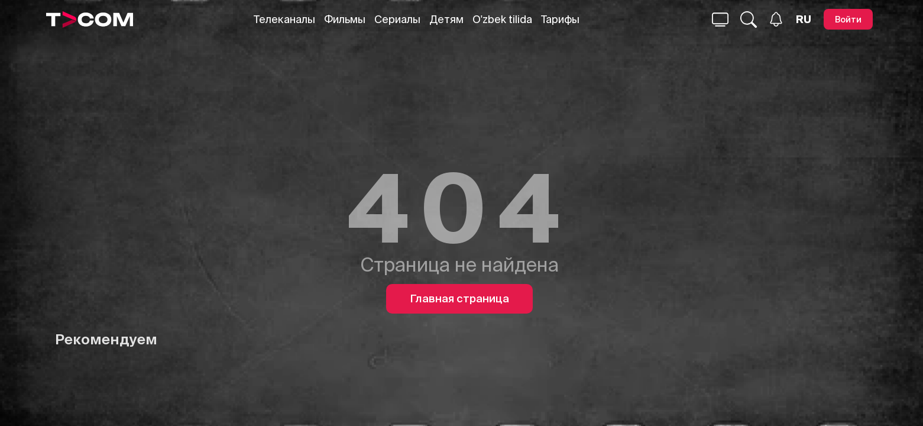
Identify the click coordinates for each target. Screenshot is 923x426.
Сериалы (397, 19)
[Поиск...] (720, 19)
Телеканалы (284, 19)
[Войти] (848, 19)
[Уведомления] (776, 19)
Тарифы (560, 19)
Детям (446, 19)
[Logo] (90, 19)
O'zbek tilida (502, 19)
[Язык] (803, 19)
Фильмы (344, 19)
